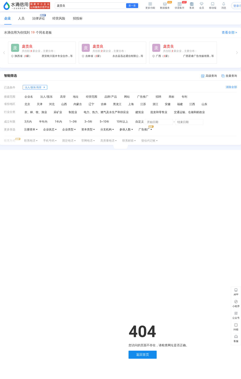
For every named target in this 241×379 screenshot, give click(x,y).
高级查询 (209, 76)
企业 (7, 18)
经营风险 (58, 18)
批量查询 (229, 75)
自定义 (139, 121)
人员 (21, 18)
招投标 (78, 18)
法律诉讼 (39, 17)
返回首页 (142, 354)
